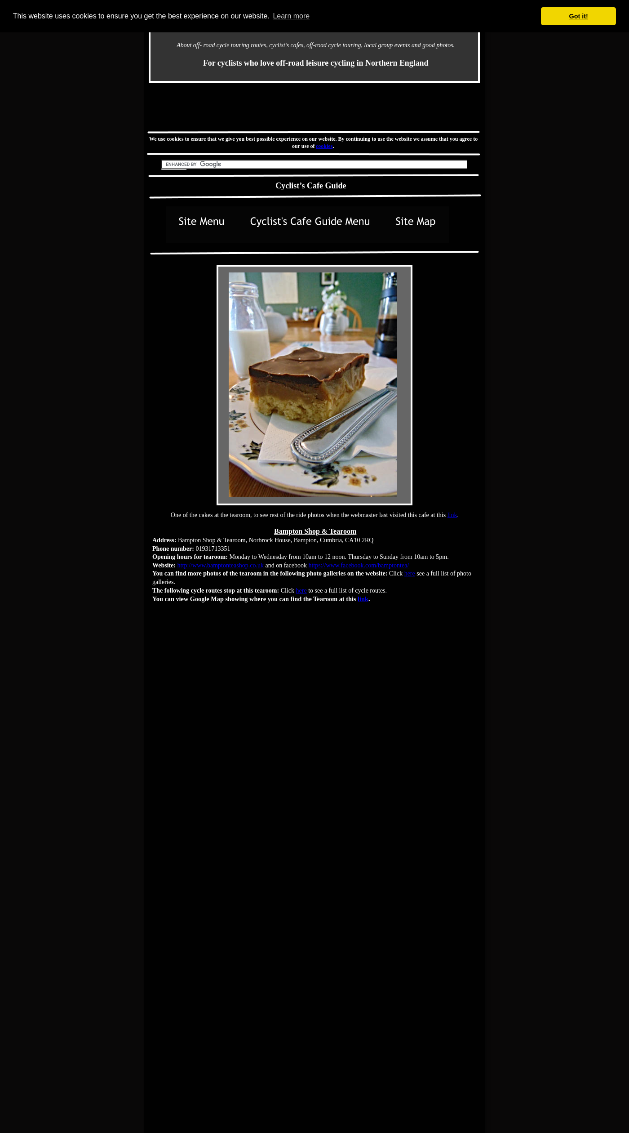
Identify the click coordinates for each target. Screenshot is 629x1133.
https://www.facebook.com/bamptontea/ (358, 565)
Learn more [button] (291, 16)
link (452, 515)
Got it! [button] (578, 16)
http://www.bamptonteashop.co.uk (220, 565)
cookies (324, 146)
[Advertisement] (314, 106)
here (409, 573)
